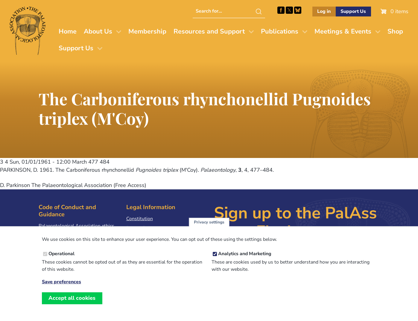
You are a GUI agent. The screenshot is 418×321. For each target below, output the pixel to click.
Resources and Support (209, 31)
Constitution (139, 218)
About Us (98, 31)
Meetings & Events (342, 31)
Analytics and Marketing (244, 259)
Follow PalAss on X (289, 10)
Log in (324, 11)
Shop (395, 31)
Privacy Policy (141, 228)
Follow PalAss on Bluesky (297, 10)
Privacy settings (209, 228)
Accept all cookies (71, 303)
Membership (147, 31)
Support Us (353, 11)
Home (68, 31)
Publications (279, 31)
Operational (61, 259)
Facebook (281, 10)
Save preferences (61, 288)
